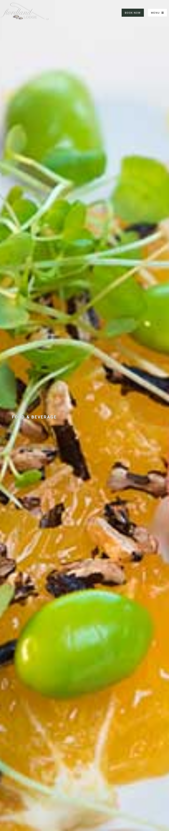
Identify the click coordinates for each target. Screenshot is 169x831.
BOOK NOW (133, 12)
